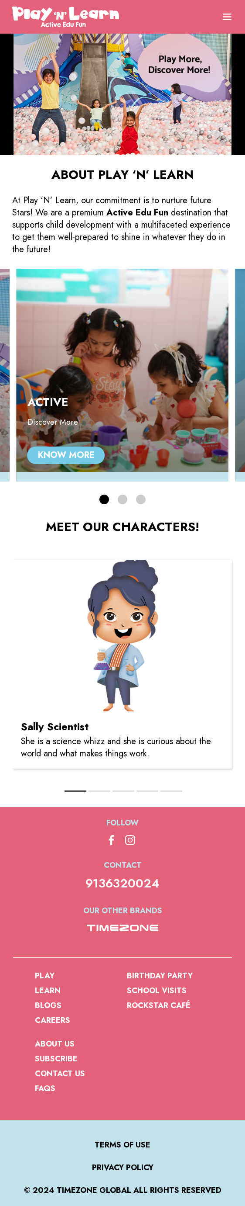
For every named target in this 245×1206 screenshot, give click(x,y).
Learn (48, 990)
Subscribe (56, 1058)
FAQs (45, 1088)
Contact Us (60, 1073)
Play (44, 975)
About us (55, 1044)
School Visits (157, 990)
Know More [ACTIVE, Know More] (66, 455)
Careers (52, 1020)
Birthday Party (160, 975)
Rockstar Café (159, 1005)
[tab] (75, 791)
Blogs (48, 1005)
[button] (104, 499)
